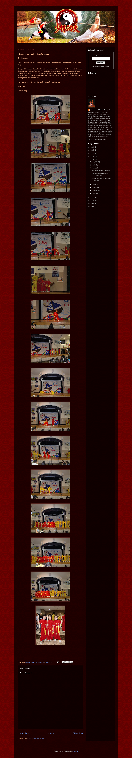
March (95, 187)
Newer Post (23, 733)
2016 (93, 147)
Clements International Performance (100, 175)
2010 (93, 200)
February (96, 190)
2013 (93, 156)
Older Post (77, 733)
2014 (93, 153)
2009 (93, 203)
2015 (93, 150)
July (94, 165)
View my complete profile (97, 139)
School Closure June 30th (101, 170)
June (94, 168)
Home (51, 733)
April (94, 184)
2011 (93, 197)
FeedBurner (105, 66)
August (95, 162)
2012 (93, 159)
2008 (93, 206)
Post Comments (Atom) (36, 738)
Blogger (75, 751)
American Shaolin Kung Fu (101, 110)
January (96, 193)
